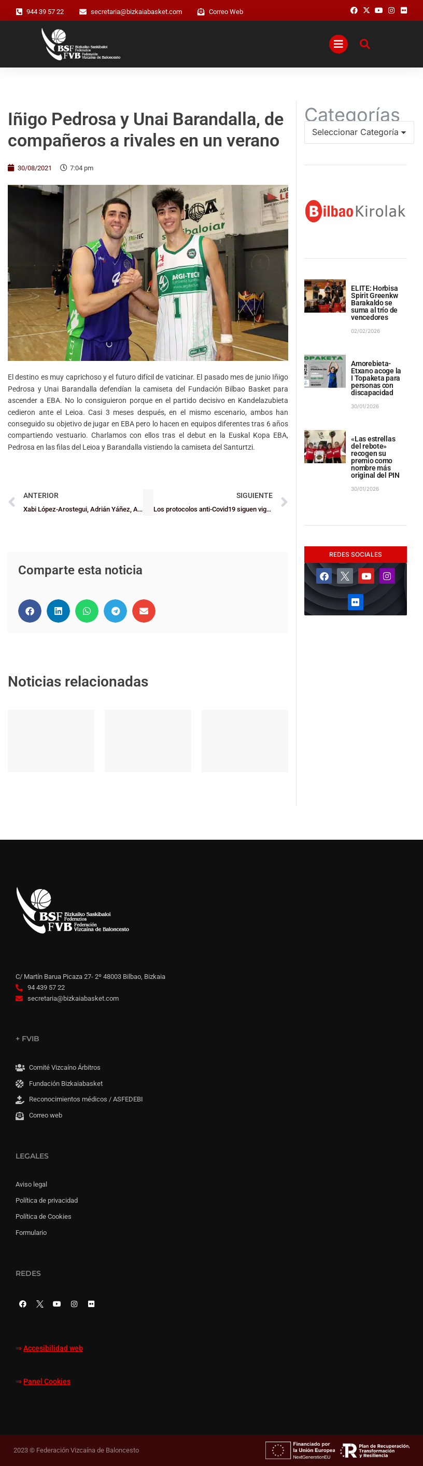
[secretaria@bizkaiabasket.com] (83, 12)
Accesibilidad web (53, 1348)
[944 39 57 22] (19, 12)
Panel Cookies (46, 1381)
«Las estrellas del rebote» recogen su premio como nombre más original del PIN (375, 457)
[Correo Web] (201, 12)
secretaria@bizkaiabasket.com (136, 12)
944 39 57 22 (45, 12)
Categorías (352, 115)
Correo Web (226, 12)
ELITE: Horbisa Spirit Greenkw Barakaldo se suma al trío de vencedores (374, 302)
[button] (29, 611)
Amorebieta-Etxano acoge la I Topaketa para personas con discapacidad (376, 378)
